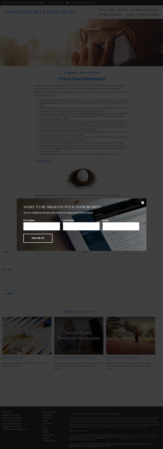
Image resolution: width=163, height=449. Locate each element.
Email (105, 220)
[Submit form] (37, 238)
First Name (29, 220)
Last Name (68, 220)
